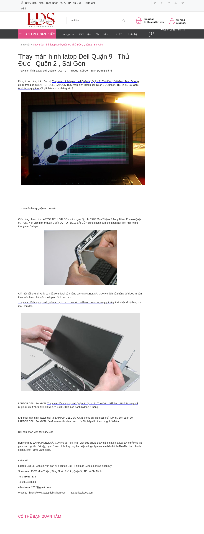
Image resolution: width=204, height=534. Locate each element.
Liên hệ (132, 34)
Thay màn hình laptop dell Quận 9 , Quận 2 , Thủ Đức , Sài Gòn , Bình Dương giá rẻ (65, 70)
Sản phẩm (102, 34)
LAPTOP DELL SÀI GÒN (55, 219)
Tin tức (118, 34)
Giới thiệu (85, 34)
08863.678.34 (177, 29)
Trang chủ (68, 34)
